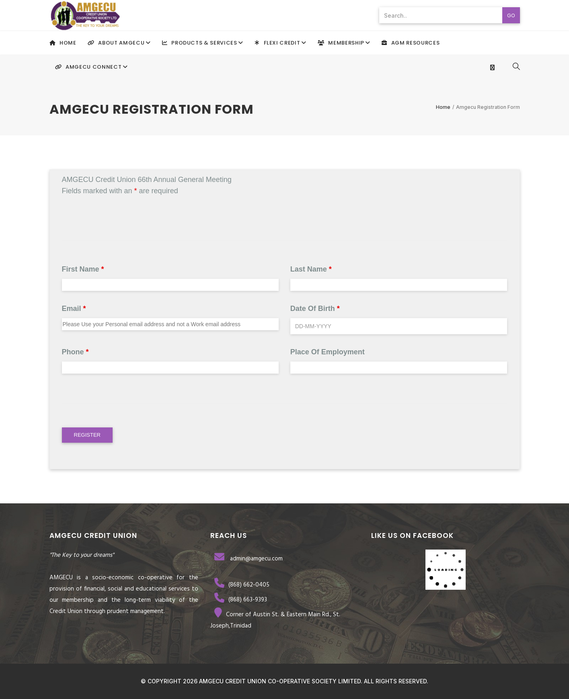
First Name (83, 269)
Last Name (311, 269)
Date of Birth (315, 309)
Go (511, 15)
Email (74, 309)
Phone (75, 352)
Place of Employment (327, 352)
